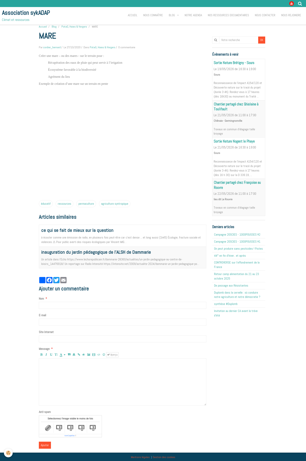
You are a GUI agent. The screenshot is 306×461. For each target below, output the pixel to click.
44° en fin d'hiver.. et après (230, 256)
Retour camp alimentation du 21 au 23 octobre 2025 (236, 276)
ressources (64, 204)
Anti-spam (45, 412)
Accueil (132, 15)
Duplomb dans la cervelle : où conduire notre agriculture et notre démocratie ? (237, 294)
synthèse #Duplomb (226, 304)
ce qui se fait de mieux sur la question (77, 230)
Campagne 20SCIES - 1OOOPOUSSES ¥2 (237, 234)
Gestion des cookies (164, 457)
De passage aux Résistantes (231, 285)
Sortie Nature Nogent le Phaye (234, 141)
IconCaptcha (70, 436)
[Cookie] (8, 452)
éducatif (46, 204)
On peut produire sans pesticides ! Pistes (238, 249)
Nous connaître (153, 15)
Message (44, 349)
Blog (172, 15)
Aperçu (112, 354)
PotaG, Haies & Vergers (74, 26)
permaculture (86, 204)
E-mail (42, 315)
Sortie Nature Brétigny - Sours (234, 63)
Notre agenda (193, 15)
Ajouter (45, 445)
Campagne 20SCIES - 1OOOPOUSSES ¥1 (237, 241)
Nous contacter (265, 15)
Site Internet (46, 332)
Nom (41, 299)
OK (261, 40)
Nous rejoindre (291, 15)
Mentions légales (140, 457)
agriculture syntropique (114, 204)
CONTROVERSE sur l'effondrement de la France (237, 264)
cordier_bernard (52, 47)
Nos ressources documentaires (228, 15)
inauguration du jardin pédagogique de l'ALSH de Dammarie (96, 252)
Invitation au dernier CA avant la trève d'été (236, 313)
